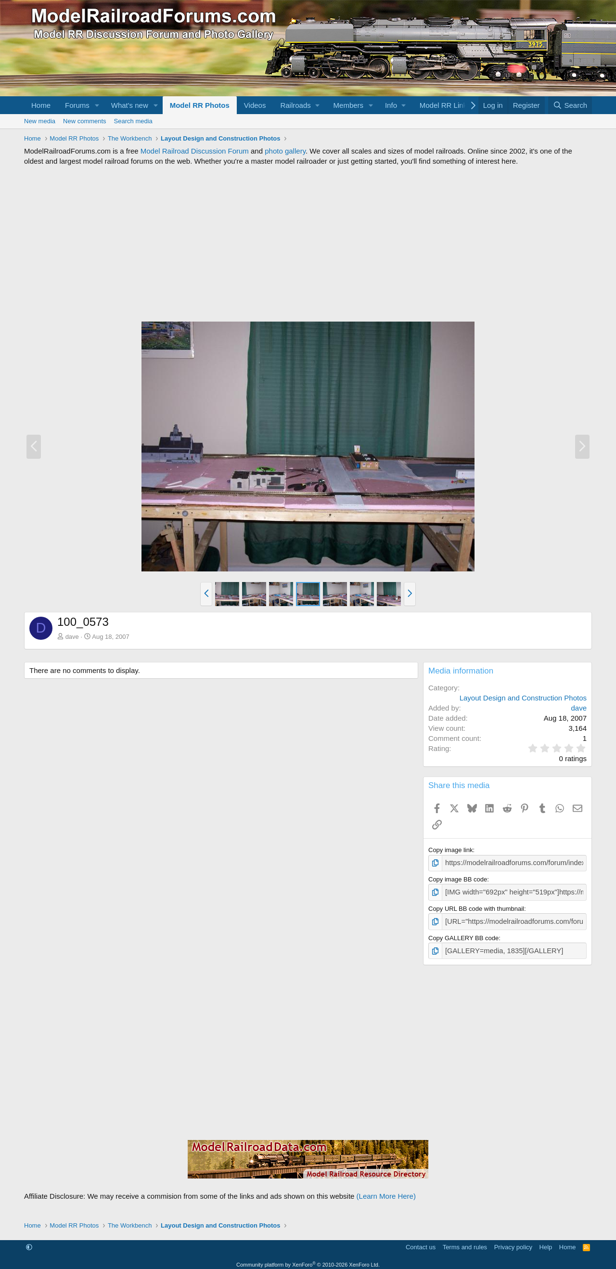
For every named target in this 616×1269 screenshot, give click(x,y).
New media (39, 121)
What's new (129, 105)
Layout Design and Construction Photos (523, 698)
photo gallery (285, 151)
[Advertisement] (308, 243)
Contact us (421, 1242)
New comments (84, 121)
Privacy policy (513, 1242)
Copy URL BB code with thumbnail (476, 906)
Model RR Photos (200, 105)
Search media (133, 121)
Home (41, 105)
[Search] (570, 105)
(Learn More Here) (386, 1192)
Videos (255, 105)
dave (72, 636)
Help (545, 1242)
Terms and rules (465, 1242)
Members (349, 105)
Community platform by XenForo (308, 1260)
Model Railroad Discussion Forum (195, 151)
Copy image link (450, 850)
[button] (97, 105)
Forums (77, 105)
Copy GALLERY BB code (463, 934)
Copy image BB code (457, 878)
